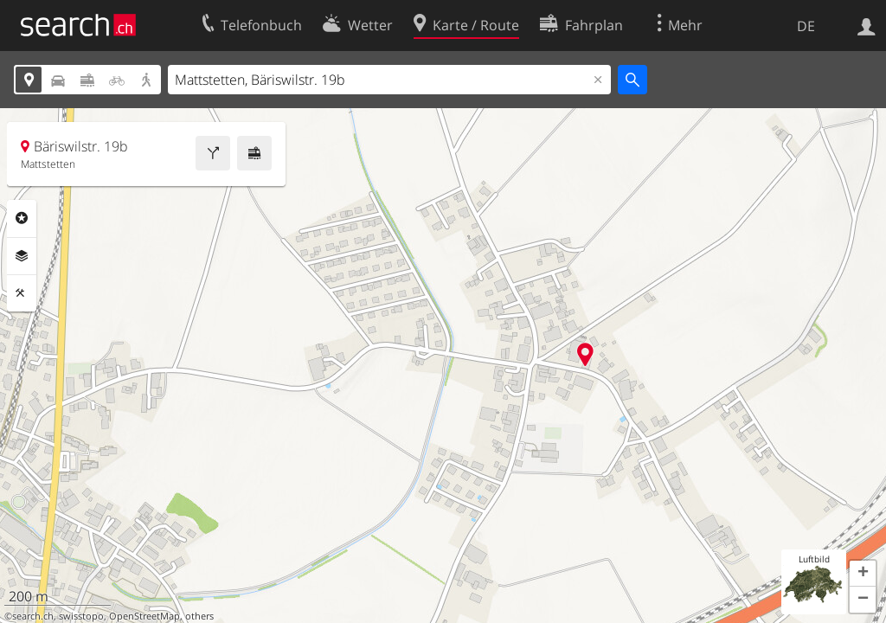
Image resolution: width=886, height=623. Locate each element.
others (199, 616)
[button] (863, 574)
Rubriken (21, 218)
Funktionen (21, 293)
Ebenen (21, 256)
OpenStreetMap (144, 616)
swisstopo (81, 616)
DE (806, 25)
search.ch (33, 616)
